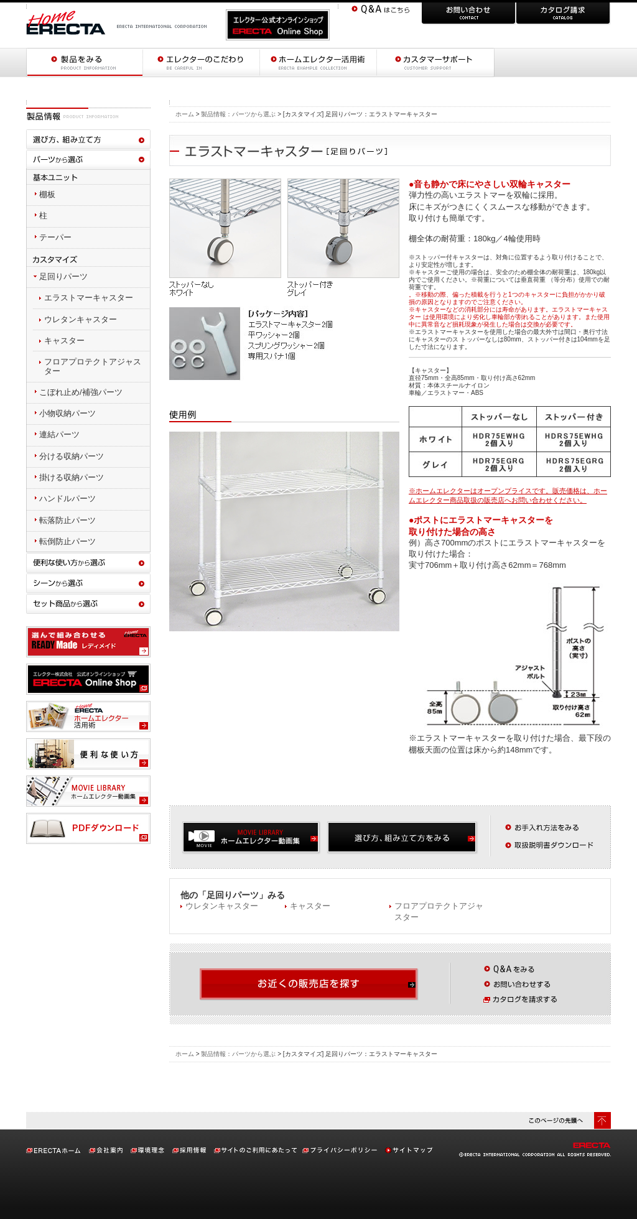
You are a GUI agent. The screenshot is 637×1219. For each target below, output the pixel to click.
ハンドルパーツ (67, 498)
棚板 (47, 194)
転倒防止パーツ (67, 541)
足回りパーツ (63, 276)
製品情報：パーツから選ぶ (238, 114)
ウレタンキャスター (221, 906)
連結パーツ (59, 434)
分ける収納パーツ (71, 456)
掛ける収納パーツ (71, 477)
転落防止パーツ (67, 520)
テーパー (55, 237)
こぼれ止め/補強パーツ (81, 392)
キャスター (310, 906)
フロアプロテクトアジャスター (92, 366)
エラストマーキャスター (88, 297)
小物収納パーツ (67, 413)
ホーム (184, 114)
